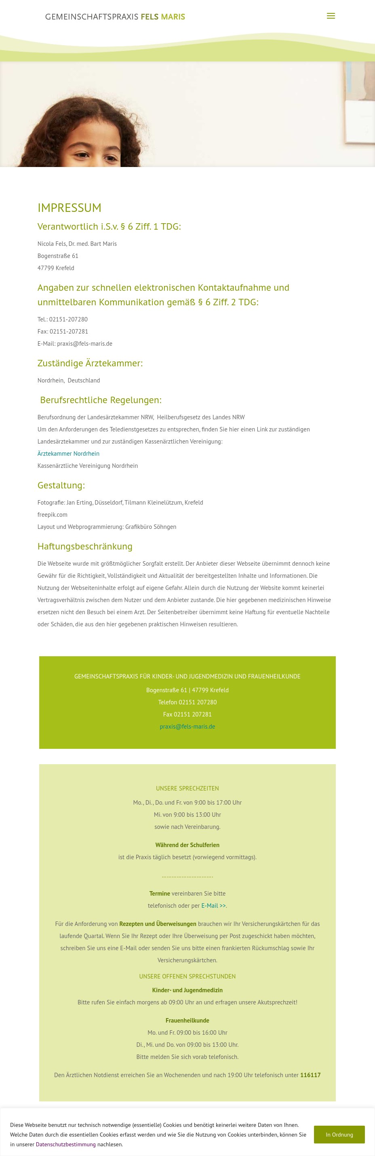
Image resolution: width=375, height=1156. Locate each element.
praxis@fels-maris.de (187, 726)
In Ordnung (339, 1134)
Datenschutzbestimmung (66, 1144)
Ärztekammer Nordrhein (69, 453)
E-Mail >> (213, 905)
